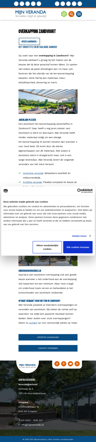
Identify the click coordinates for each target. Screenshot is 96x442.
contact (33, 323)
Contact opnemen (48, 348)
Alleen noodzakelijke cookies (47, 247)
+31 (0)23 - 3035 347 (32, 420)
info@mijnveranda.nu (32, 424)
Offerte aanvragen (48, 337)
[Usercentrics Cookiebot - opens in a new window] (79, 190)
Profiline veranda (32, 182)
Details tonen (79, 236)
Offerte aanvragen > (29, 41)
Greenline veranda (33, 173)
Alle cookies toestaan (77, 247)
